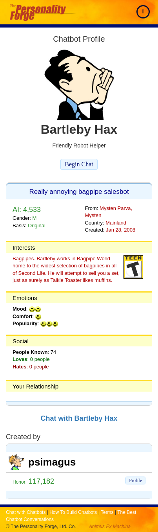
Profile (135, 480)
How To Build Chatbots (73, 512)
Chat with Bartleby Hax (78, 418)
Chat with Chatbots (25, 512)
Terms (107, 512)
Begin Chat (79, 164)
